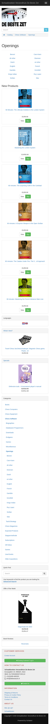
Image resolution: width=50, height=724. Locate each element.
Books (7, 405)
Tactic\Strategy (10, 521)
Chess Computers (11, 409)
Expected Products (11, 531)
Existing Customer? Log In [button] (24, 660)
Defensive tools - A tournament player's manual (25, 386)
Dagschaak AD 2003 (25, 627)
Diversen (37, 58)
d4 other (12, 58)
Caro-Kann (37, 54)
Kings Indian (12, 74)
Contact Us (8, 699)
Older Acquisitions (11, 559)
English (12, 66)
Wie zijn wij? (8, 708)
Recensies (25, 644)
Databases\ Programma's (14, 428)
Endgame (9, 437)
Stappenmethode (11, 535)
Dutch (12, 62)
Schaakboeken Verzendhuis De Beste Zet (20, 3)
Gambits (12, 70)
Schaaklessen (9, 711)
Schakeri (29, 720)
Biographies (9, 423)
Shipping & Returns (11, 693)
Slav (37, 78)
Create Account (9, 655)
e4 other (37, 62)
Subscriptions (9, 540)
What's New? (8, 331)
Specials (6, 360)
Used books (9, 554)
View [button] (22, 121)
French (37, 66)
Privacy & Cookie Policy (12, 695)
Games (8, 442)
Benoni (12, 54)
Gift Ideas (8, 545)
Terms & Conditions (11, 697)
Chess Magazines (11, 526)
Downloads (9, 432)
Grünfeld (37, 70)
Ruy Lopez (37, 74)
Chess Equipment (11, 414)
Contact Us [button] (25, 683)
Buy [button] (28, 121)
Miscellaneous (10, 447)
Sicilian (12, 78)
